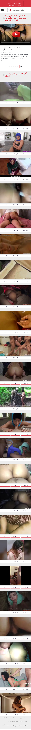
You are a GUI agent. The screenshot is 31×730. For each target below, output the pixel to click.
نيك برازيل (20, 54)
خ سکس (6, 56)
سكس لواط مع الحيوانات (17, 56)
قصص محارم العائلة (6, 58)
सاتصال (5, 718)
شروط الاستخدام (13, 718)
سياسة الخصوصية (24, 718)
